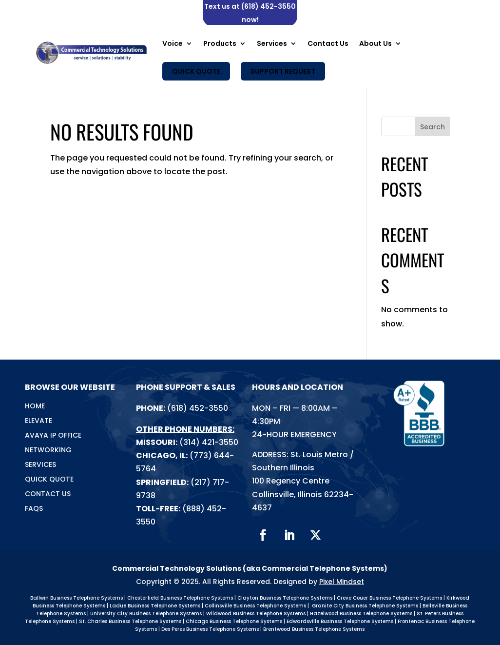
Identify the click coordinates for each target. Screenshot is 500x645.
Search (432, 127)
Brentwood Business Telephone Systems (314, 629)
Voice (172, 43)
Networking (48, 450)
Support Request (282, 71)
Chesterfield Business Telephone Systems (180, 598)
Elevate (38, 421)
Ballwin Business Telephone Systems (76, 598)
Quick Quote (196, 71)
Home (35, 407)
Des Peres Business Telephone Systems (210, 629)
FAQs (34, 509)
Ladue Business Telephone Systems (155, 605)
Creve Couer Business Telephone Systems (389, 598)
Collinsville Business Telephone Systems (255, 605)
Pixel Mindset (341, 581)
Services (272, 43)
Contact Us (328, 43)
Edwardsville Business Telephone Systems (340, 621)
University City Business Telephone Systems (146, 613)
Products (219, 43)
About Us (375, 43)
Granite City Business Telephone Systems (365, 605)
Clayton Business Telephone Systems (284, 598)
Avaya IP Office (53, 436)
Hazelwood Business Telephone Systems (361, 613)
